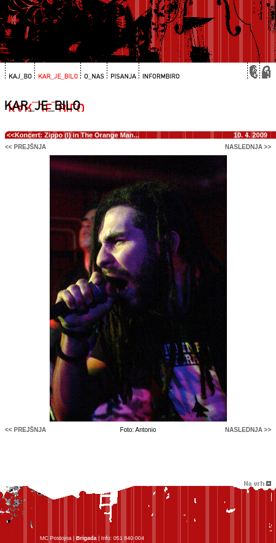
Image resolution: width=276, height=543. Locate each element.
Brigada (86, 538)
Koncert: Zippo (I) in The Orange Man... (77, 135)
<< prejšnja (25, 147)
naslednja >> (248, 147)
